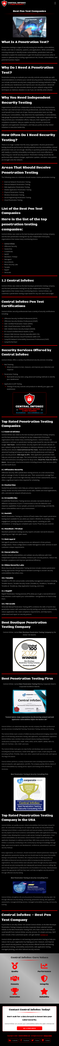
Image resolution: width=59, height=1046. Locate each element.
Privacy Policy (48, 1036)
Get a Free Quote (29, 1028)
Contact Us (44, 935)
